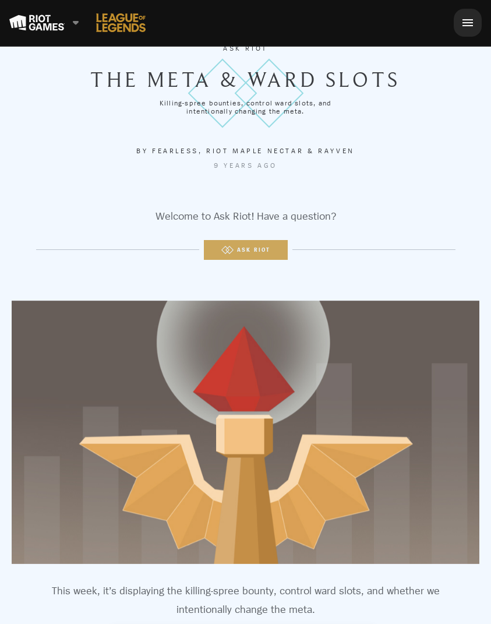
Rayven (336, 151)
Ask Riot (245, 48)
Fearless (175, 151)
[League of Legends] (121, 22)
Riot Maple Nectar (254, 151)
